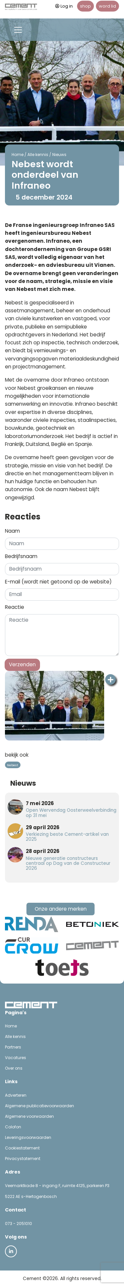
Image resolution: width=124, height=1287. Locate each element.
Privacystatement (22, 1158)
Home (17, 154)
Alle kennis (37, 154)
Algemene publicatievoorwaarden (39, 1106)
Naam (12, 530)
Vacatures (15, 1057)
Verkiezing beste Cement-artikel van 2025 (67, 836)
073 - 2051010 (18, 1223)
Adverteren (15, 1095)
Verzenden (22, 664)
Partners (13, 1047)
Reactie (14, 607)
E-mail (58, 581)
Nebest (12, 765)
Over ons (13, 1068)
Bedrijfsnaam (21, 556)
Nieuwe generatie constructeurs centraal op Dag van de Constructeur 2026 (68, 863)
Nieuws (59, 154)
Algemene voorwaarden (29, 1116)
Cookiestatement (22, 1148)
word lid (107, 6)
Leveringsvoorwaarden (28, 1137)
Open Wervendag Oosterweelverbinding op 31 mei (71, 812)
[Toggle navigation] (18, 29)
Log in (64, 6)
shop (85, 6)
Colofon (13, 1127)
